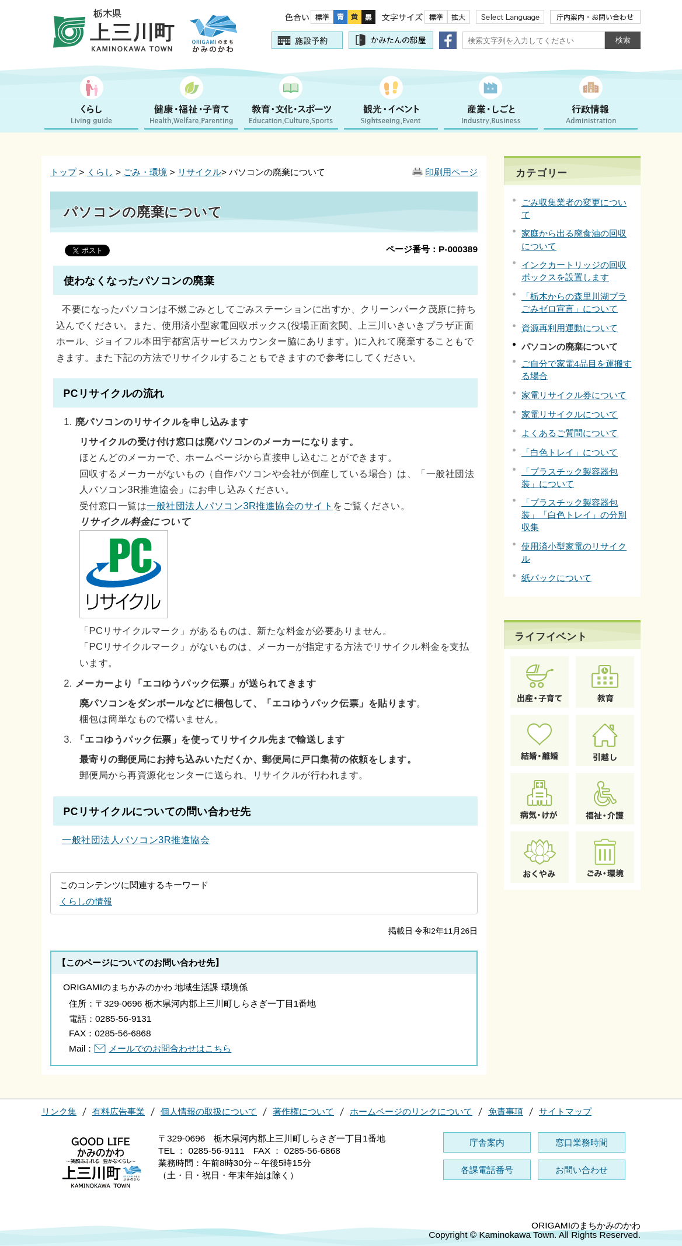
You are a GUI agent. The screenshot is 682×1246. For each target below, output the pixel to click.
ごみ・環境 (145, 172)
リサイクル (199, 172)
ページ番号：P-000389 (432, 249)
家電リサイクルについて (569, 414)
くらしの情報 (86, 901)
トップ (63, 172)
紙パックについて (556, 578)
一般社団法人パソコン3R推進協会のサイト (240, 505)
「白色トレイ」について (569, 452)
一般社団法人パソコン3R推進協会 (136, 839)
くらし (100, 172)
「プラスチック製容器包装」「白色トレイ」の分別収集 (574, 514)
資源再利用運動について (569, 328)
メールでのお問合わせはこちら (170, 1048)
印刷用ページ (451, 172)
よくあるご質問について (569, 433)
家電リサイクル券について (574, 395)
